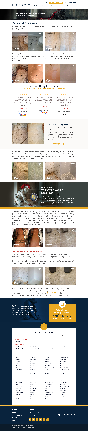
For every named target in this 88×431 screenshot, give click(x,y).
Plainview (47, 386)
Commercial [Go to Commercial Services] (46, 6)
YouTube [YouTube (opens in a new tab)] (40, 419)
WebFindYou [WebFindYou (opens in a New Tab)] (73, 427)
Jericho (32, 371)
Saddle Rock (63, 359)
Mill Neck (47, 355)
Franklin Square (19, 392)
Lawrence (32, 384)
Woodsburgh (63, 396)
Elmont (17, 384)
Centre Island (19, 369)
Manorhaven (33, 399)
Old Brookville (48, 376)
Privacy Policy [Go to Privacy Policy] (22, 427)
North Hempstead (49, 367)
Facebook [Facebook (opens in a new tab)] (33, 419)
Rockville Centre (49, 399)
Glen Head (33, 346)
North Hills (47, 369)
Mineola (47, 357)
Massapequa (48, 346)
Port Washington (49, 396)
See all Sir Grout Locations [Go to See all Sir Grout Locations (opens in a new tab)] (37, 402)
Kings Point (33, 376)
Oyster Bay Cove (49, 382)
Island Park (33, 369)
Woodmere (63, 394)
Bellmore (18, 359)
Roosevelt (62, 346)
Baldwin (18, 351)
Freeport (18, 394)
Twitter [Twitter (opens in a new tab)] (37, 419)
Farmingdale (19, 386)
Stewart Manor (63, 371)
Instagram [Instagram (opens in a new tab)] (30, 419)
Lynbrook (32, 392)
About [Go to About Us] (58, 6)
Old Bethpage (48, 374)
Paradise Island (49, 384)
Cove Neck (18, 371)
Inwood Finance (34, 367)
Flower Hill (18, 390)
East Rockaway (19, 380)
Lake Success (33, 378)
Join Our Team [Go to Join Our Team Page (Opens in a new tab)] (34, 415)
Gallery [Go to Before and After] (53, 6)
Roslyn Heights (63, 355)
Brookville (18, 363)
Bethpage (18, 361)
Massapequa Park (49, 349)
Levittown (32, 386)
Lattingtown (33, 380)
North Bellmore (49, 365)
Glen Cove (18, 399)
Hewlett (32, 361)
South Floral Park (64, 367)
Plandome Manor (49, 392)
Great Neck (33, 351)
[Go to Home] (22, 5)
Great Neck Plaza (34, 355)
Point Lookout (48, 394)
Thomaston (63, 376)
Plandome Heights (49, 390)
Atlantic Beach (19, 349)
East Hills (18, 374)
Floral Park (18, 388)
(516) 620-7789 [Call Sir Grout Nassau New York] (70, 2)
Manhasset (33, 396)
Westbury (62, 388)
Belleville (18, 341)
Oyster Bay (48, 380)
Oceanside (48, 371)
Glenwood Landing (35, 349)
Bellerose (18, 357)
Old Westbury (48, 378)
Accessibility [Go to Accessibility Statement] (15, 427)
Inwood (32, 365)
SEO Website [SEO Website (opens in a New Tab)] (66, 427)
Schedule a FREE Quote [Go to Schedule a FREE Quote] (56, 2)
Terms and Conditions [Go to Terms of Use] (31, 427)
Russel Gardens (64, 357)
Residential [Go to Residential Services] (37, 6)
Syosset (62, 374)
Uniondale (62, 378)
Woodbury (62, 392)
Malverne (32, 394)
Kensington (33, 374)
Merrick (47, 353)
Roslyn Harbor (63, 353)
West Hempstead (64, 386)
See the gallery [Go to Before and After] (58, 144)
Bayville (17, 355)
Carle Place (18, 365)
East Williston (19, 382)
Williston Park (63, 390)
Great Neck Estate (34, 353)
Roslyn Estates (63, 351)
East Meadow (19, 376)
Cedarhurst (18, 367)
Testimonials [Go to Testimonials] (65, 6)
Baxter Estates (19, 353)
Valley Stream (63, 382)
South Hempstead (64, 369)
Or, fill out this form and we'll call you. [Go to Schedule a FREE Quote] (62, 319)
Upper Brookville (64, 380)
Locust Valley (33, 388)
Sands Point (63, 361)
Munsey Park (48, 359)
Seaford (62, 365)
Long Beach (33, 390)
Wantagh (62, 384)
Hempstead (33, 359)
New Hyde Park (49, 363)
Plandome (47, 388)
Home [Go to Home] (14, 410)
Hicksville (32, 363)
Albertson (18, 346)
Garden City (19, 396)
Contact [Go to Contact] (73, 6)
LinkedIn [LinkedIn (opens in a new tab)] (44, 419)
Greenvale (33, 357)
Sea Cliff (62, 363)
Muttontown (48, 361)
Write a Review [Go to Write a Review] (46, 2)
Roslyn (61, 349)
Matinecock (48, 351)
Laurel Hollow (33, 382)
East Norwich (19, 378)
